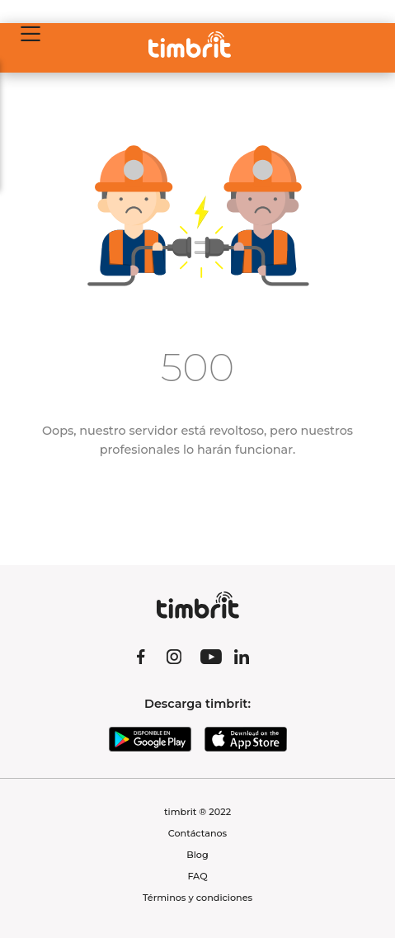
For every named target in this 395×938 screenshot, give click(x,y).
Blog (197, 854)
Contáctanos (197, 833)
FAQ (197, 876)
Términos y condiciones (197, 897)
